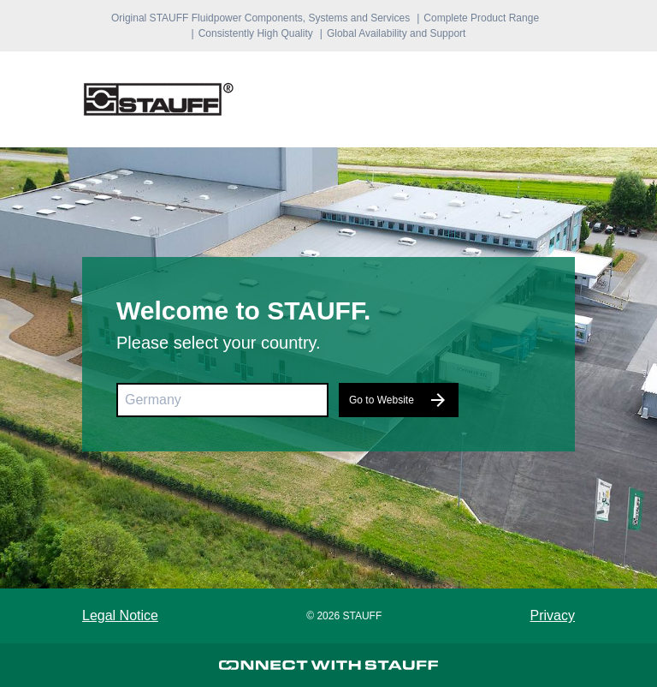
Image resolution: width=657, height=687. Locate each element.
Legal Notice (120, 615)
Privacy (552, 615)
